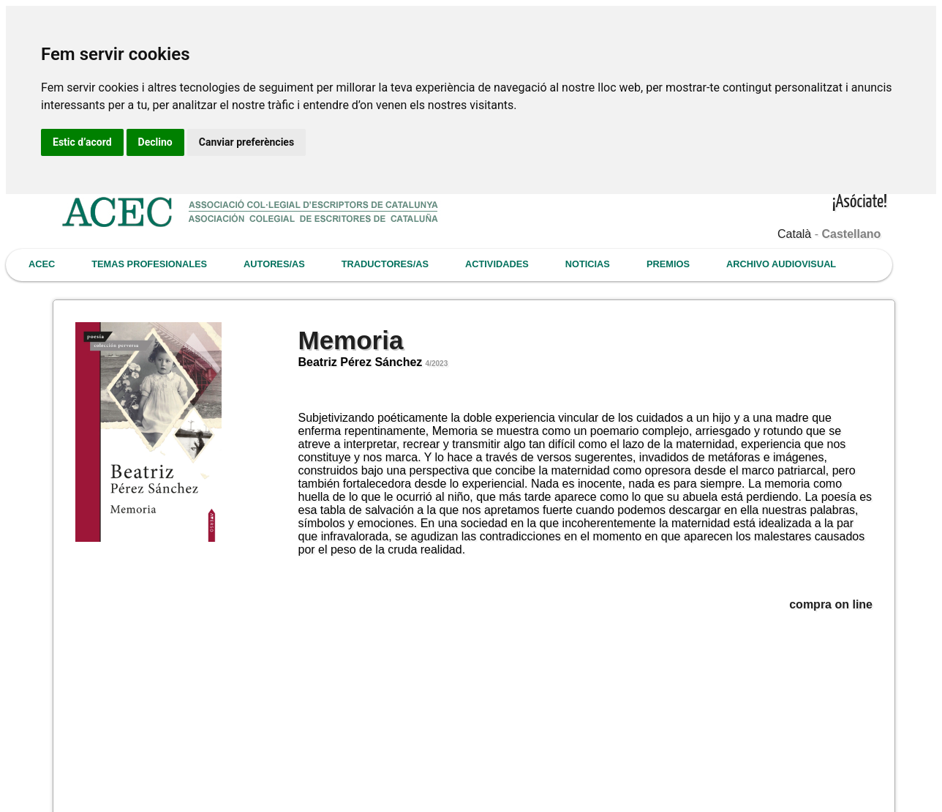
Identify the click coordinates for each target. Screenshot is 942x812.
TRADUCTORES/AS (385, 263)
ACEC (42, 263)
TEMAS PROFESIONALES (149, 263)
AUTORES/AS (274, 263)
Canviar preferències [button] (246, 142)
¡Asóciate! (859, 202)
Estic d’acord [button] (82, 142)
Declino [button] (155, 142)
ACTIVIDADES (497, 263)
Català (794, 234)
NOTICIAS (587, 263)
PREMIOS (668, 263)
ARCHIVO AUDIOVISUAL (781, 263)
